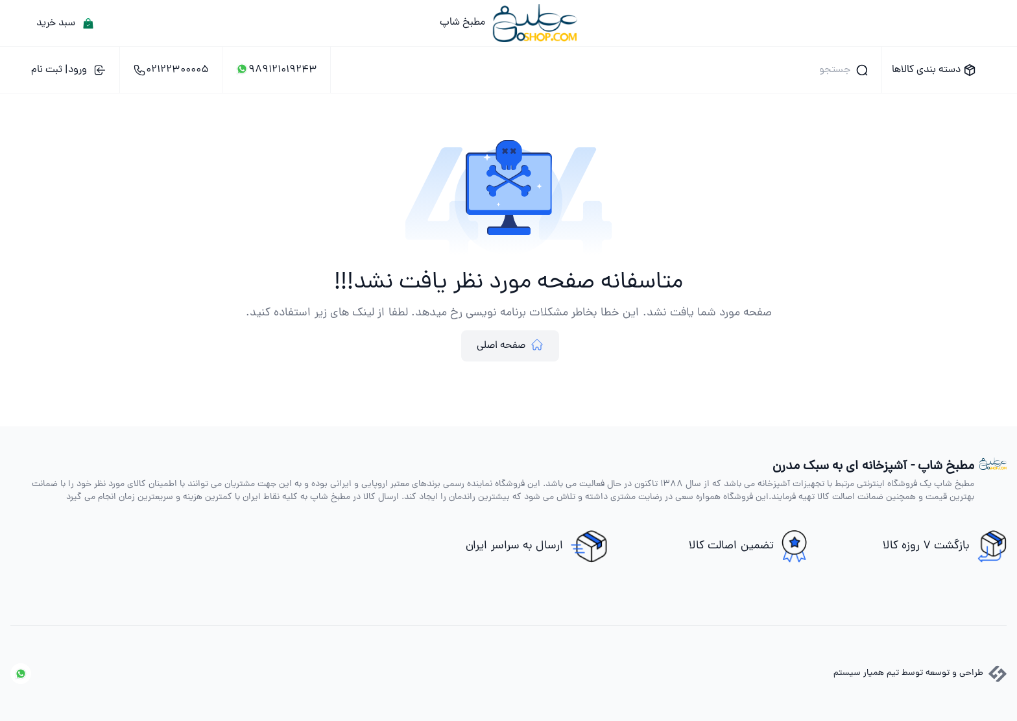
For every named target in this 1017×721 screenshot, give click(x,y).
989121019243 (276, 70)
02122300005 (171, 70)
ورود (68, 70)
